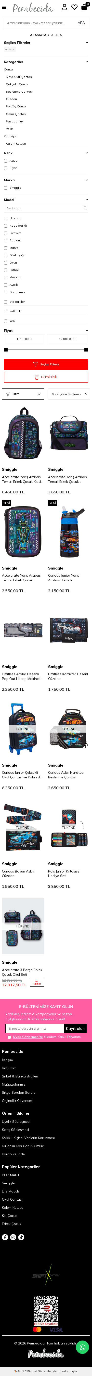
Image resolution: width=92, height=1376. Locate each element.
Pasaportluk (14, 121)
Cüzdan (11, 99)
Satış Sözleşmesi (15, 1129)
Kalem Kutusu (16, 143)
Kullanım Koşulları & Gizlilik (23, 1146)
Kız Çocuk (9, 1215)
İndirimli (12, 311)
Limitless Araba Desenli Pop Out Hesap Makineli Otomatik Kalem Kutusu (21, 676)
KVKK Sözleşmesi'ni (28, 1037)
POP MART (11, 1175)
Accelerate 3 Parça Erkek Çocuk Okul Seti (22, 972)
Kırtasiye (10, 136)
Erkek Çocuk (11, 1224)
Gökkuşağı (14, 255)
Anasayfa (38, 35)
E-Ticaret (31, 1371)
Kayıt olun (75, 1028)
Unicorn (12, 218)
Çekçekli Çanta (17, 84)
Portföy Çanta (16, 106)
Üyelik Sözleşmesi (16, 1121)
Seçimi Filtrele (46, 364)
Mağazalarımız (14, 1084)
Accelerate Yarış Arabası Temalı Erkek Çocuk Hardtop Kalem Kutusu (21, 578)
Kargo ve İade (13, 1154)
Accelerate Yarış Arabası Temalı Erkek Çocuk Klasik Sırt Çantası (22, 479)
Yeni (9, 321)
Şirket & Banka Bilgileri (20, 1076)
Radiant (12, 240)
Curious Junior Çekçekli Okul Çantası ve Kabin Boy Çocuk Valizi (23, 775)
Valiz (9, 129)
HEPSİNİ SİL (46, 377)
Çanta (8, 69)
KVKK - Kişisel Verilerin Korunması (28, 1138)
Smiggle (13, 188)
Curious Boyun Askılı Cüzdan (18, 873)
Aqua (10, 161)
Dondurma (14, 292)
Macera (12, 277)
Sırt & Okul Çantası (19, 77)
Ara (81, 23)
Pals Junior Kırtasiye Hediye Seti (63, 873)
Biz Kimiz (9, 1068)
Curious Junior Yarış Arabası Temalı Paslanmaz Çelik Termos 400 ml (67, 578)
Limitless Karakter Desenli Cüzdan (68, 676)
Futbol (11, 270)
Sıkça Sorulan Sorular (19, 1092)
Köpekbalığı (15, 226)
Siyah (10, 168)
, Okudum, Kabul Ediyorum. (44, 1037)
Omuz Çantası (16, 114)
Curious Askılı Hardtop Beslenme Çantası (66, 774)
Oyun (10, 263)
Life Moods (11, 1191)
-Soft (19, 1371)
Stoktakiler (14, 302)
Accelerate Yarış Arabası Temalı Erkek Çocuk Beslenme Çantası (68, 479)
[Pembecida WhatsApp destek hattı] (82, 1347)
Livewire (13, 233)
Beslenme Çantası (19, 91)
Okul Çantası (12, 1199)
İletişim (7, 1060)
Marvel (11, 248)
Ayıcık (11, 285)
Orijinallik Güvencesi (17, 1100)
